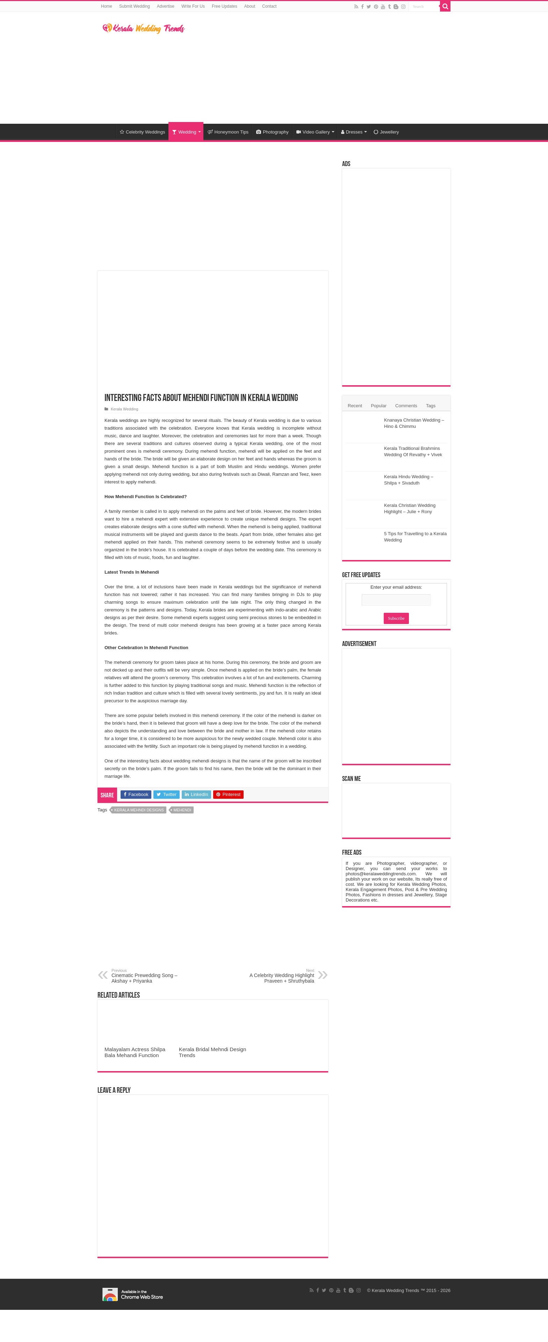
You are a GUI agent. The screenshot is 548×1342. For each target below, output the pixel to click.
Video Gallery (313, 132)
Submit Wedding (134, 6)
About (249, 6)
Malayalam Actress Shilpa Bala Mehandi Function (134, 1052)
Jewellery (386, 132)
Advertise (165, 6)
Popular (379, 405)
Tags (430, 405)
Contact (269, 6)
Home (106, 6)
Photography (272, 132)
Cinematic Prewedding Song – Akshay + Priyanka (147, 976)
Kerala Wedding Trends (395, 1290)
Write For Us (193, 6)
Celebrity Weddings (142, 132)
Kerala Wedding (124, 409)
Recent (355, 405)
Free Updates (224, 6)
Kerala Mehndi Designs (139, 810)
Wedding (184, 132)
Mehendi (183, 810)
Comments (406, 405)
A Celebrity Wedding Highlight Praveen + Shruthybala (278, 976)
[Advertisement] (318, 68)
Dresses (352, 132)
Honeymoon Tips (228, 132)
